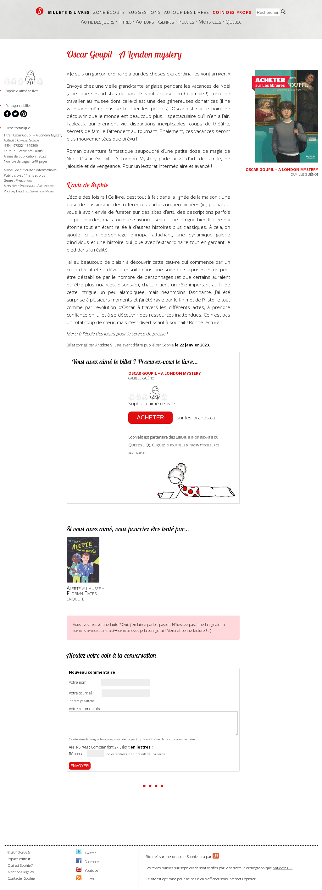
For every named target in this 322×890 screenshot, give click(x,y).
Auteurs (145, 21)
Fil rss (89, 878)
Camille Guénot (28, 140)
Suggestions (144, 12)
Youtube (91, 870)
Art (39, 185)
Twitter (90, 852)
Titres (125, 21)
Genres (166, 21)
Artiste (49, 185)
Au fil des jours (97, 21)
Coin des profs (232, 12)
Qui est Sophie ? (20, 865)
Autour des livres (186, 12)
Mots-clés (209, 21)
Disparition (36, 191)
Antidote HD (282, 867)
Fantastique (24, 180)
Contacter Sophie (21, 878)
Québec (233, 21)
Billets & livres (69, 12)
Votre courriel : (81, 693)
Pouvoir (9, 191)
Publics (186, 21)
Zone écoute (109, 12)
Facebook (92, 861)
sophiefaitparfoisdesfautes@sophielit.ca (104, 630)
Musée (49, 191)
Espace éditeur (19, 858)
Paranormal (28, 185)
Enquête (21, 191)
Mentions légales (21, 872)
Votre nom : (78, 682)
